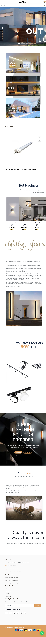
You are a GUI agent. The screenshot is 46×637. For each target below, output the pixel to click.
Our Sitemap (8, 596)
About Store (8, 588)
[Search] (44, 5)
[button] (44, 2)
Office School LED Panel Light (11, 577)
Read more (18, 452)
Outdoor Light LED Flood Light (12, 583)
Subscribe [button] (37, 605)
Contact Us (8, 591)
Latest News (8, 593)
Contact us (27, 452)
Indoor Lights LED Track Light (11, 580)
